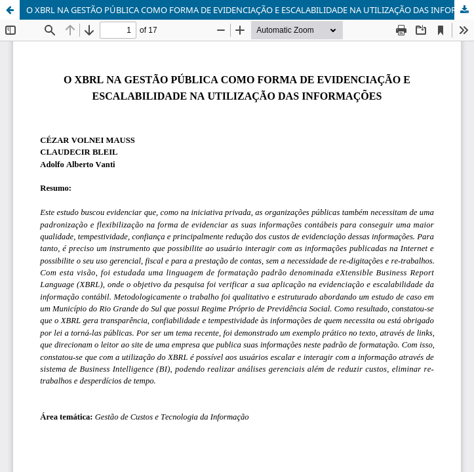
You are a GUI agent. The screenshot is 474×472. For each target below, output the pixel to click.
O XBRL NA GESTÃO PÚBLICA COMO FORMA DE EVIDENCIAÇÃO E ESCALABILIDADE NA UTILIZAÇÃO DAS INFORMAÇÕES (250, 10)
